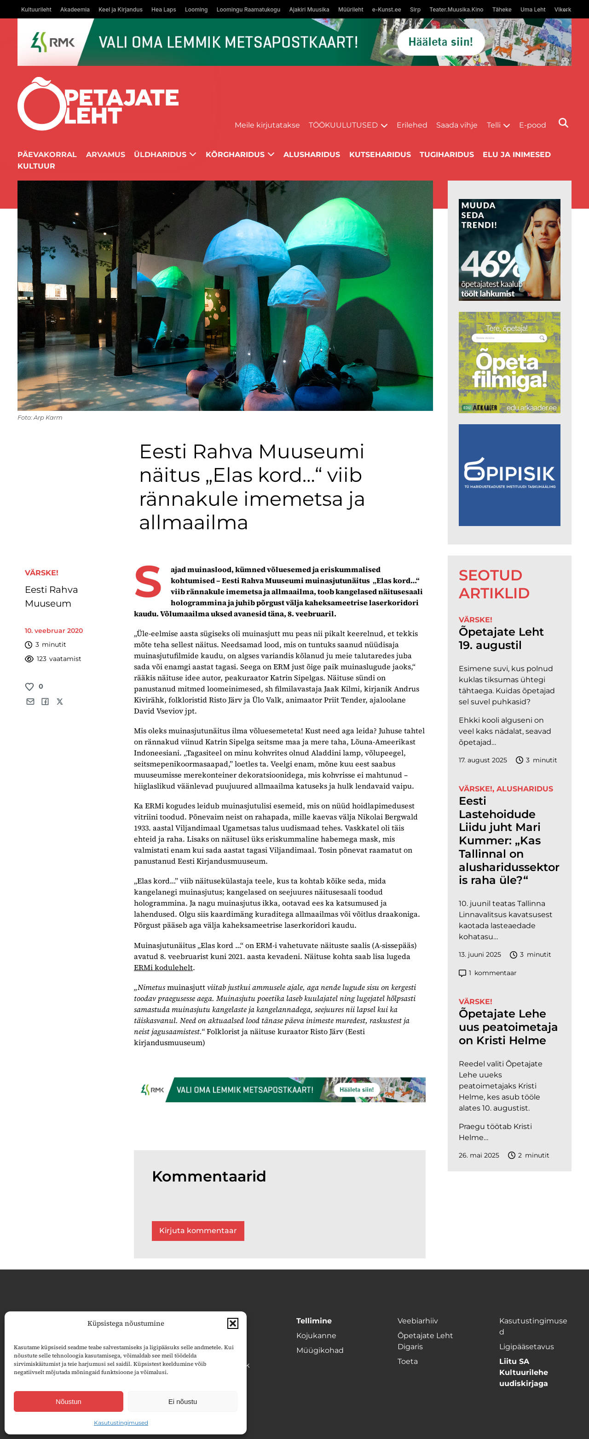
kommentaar (488, 973)
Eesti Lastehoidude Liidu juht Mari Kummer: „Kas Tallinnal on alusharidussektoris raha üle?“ (509, 841)
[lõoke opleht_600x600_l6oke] (509, 250)
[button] (232, 1323)
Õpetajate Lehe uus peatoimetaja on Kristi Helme (508, 1027)
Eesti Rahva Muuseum (51, 596)
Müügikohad (320, 1350)
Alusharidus (311, 154)
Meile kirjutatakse (267, 125)
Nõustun (68, 1401)
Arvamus (105, 154)
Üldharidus (160, 154)
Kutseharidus (380, 154)
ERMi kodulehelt (163, 967)
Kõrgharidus (235, 154)
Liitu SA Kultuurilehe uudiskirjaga (523, 1372)
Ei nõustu (182, 1401)
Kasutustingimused (121, 1422)
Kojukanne (316, 1335)
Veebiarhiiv (418, 1320)
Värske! (41, 572)
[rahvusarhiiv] (509, 363)
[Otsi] (563, 123)
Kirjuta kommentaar (198, 1230)
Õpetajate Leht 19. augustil (501, 639)
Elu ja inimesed (517, 154)
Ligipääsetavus (526, 1346)
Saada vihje (457, 125)
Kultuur (36, 166)
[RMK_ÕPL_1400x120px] (294, 42)
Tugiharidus (447, 154)
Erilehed (412, 125)
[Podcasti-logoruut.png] (509, 475)
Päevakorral (47, 154)
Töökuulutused (343, 125)
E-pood (532, 125)
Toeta (408, 1361)
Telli (494, 125)
